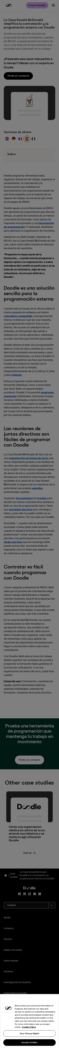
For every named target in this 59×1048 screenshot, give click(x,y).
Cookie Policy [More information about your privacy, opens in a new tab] (29, 1032)
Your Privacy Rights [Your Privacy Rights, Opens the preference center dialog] (29, 1038)
